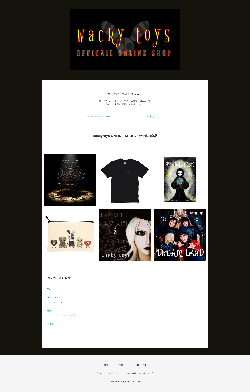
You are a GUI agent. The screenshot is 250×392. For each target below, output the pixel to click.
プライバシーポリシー (106, 373)
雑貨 (49, 310)
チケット (51, 323)
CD (49, 289)
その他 (72, 315)
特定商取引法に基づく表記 (141, 373)
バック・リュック (56, 315)
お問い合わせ (153, 116)
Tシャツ (51, 302)
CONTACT (141, 365)
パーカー (64, 302)
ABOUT (123, 365)
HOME (105, 365)
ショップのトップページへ (96, 116)
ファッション (54, 297)
